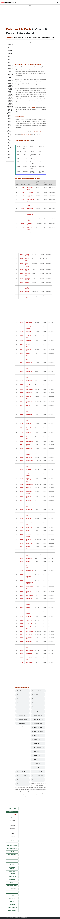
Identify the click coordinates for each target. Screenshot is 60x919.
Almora (48, 53)
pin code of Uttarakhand (21, 145)
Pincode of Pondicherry (10, 131)
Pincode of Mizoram (10, 122)
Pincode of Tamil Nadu (10, 143)
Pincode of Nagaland (10, 125)
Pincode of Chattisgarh (10, 66)
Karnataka (47, 115)
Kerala (48, 118)
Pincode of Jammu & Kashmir (10, 93)
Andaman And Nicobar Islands (48, 80)
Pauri (48, 69)
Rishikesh (48, 71)
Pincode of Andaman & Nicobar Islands (10, 44)
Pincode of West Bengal (10, 158)
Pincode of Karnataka (10, 99)
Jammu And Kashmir (47, 108)
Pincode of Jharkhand (10, 96)
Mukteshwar (48, 61)
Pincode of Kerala (10, 102)
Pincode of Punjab (10, 134)
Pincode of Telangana (10, 146)
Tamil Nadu (47, 140)
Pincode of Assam (10, 57)
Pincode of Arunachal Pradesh (10, 53)
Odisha (48, 127)
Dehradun (48, 56)
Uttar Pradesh (47, 143)
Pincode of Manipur (10, 116)
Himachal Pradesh (46, 37)
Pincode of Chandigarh (10, 63)
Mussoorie (48, 63)
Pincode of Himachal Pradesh (10, 88)
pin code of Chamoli (20, 147)
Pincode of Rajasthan (10, 137)
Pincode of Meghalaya (10, 119)
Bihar (47, 87)
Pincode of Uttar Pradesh (10, 152)
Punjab (48, 130)
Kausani (48, 58)
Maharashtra (28, 37)
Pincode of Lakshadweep (10, 105)
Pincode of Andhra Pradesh (10, 49)
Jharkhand (47, 112)
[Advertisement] (30, 15)
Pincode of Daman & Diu (10, 74)
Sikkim (48, 136)
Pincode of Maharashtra (10, 113)
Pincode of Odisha (10, 128)
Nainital (48, 66)
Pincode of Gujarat (10, 81)
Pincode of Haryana (10, 84)
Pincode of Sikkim (10, 140)
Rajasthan (20, 37)
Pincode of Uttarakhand (10, 155)
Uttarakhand (10, 37)
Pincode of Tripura (10, 149)
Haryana (47, 99)
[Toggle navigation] (57, 2)
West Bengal (48, 146)
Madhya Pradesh (48, 121)
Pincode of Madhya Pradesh (10, 109)
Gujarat (35, 37)
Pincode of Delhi (10, 77)
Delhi (15, 37)
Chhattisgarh (48, 90)
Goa (39, 37)
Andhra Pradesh (48, 84)
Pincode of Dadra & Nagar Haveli (10, 70)
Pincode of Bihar (10, 60)
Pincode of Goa (10, 79)
